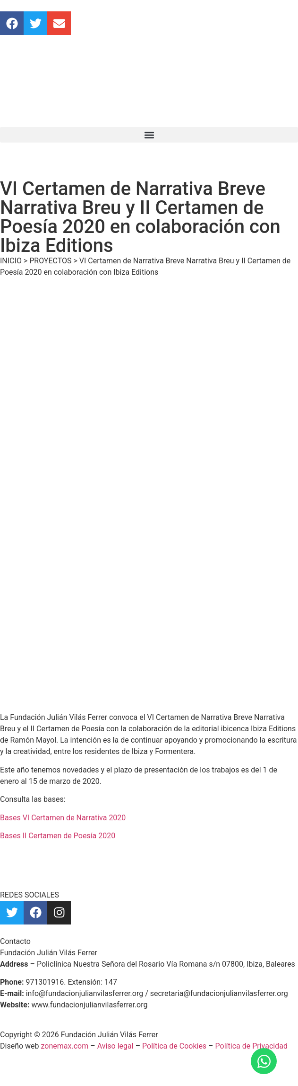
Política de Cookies (174, 1045)
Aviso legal (115, 1045)
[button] (149, 135)
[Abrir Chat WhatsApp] (264, 1061)
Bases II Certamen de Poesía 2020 (57, 835)
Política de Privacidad (251, 1045)
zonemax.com (65, 1045)
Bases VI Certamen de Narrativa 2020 (63, 817)
